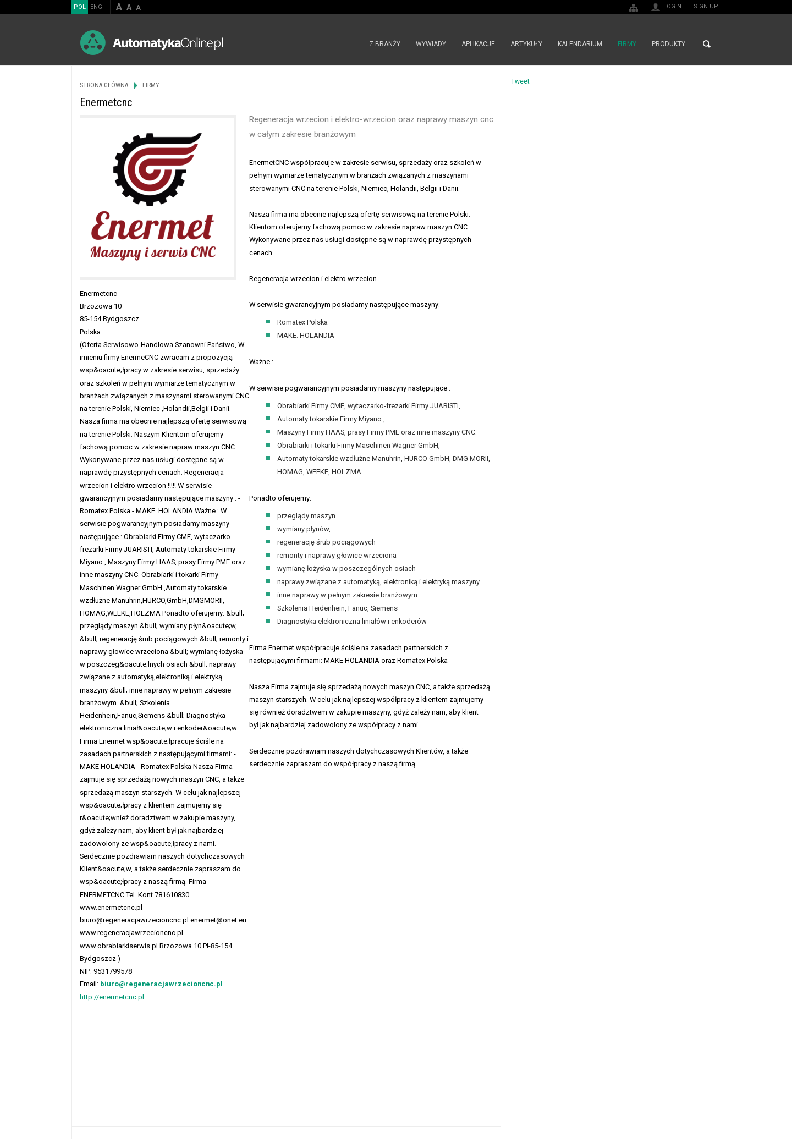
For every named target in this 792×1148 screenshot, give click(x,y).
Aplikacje (478, 44)
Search (706, 44)
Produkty (668, 44)
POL (80, 6)
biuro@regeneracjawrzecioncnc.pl (161, 984)
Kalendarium (580, 44)
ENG (96, 6)
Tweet (520, 81)
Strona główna (349, 44)
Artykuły (526, 44)
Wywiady (431, 44)
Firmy (627, 44)
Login (672, 6)
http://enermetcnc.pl (112, 997)
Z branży (384, 44)
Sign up (706, 6)
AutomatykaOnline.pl (151, 42)
